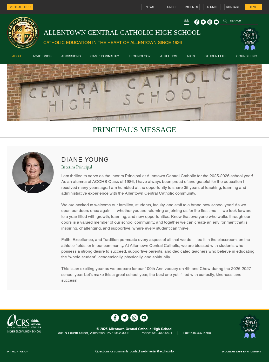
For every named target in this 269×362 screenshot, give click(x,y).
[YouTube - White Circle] (216, 22)
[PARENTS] (191, 7)
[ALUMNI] (212, 7)
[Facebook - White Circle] (196, 22)
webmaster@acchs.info (157, 351)
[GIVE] (253, 7)
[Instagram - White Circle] (209, 22)
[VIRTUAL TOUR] (20, 7)
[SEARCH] (238, 21)
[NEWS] (149, 7)
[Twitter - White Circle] (203, 22)
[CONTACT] (232, 7)
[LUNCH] (170, 7)
